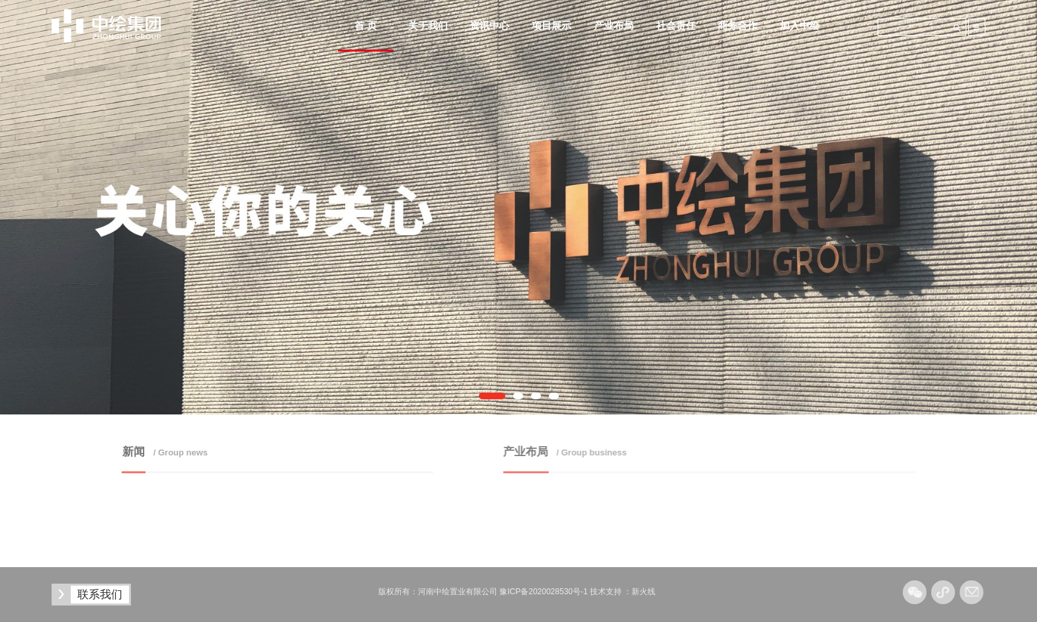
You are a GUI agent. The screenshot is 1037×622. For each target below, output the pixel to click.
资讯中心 (489, 25)
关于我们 (428, 25)
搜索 (957, 27)
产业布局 (614, 25)
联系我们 (99, 594)
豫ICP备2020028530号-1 (543, 591)
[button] (492, 396)
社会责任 (676, 25)
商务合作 (737, 25)
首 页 (365, 25)
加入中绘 (799, 25)
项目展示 (551, 25)
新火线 (643, 591)
